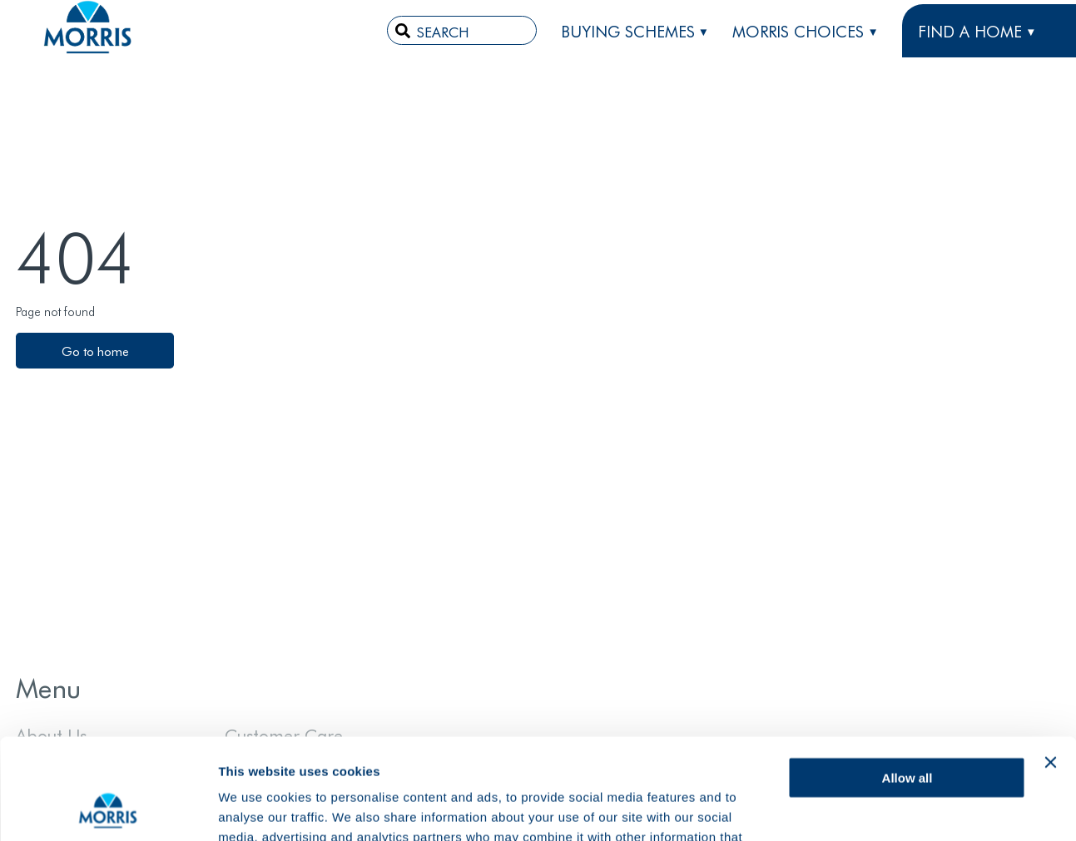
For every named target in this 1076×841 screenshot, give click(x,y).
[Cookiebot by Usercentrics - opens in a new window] (108, 808)
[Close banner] (1050, 668)
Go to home (95, 350)
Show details (256, 808)
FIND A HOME (970, 31)
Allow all (907, 683)
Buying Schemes (628, 31)
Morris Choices (798, 31)
